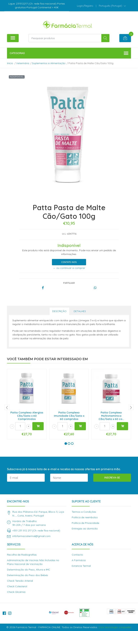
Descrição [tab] (59, 311)
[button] (112, 5)
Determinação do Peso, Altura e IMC (28, 569)
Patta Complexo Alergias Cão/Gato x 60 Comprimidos (26, 416)
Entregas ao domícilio (85, 528)
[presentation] (7, 407)
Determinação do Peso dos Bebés (27, 575)
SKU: (64, 233)
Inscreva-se (112, 477)
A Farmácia (79, 560)
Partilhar (69, 283)
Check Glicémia (16, 592)
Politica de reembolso (85, 517)
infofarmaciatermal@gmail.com (31, 536)
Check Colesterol (17, 586)
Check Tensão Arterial (20, 580)
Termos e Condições (84, 511)
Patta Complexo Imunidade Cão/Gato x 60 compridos (69, 416)
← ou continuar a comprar (69, 268)
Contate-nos (69, 262)
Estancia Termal (81, 565)
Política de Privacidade (85, 523)
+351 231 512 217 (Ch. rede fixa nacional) (36, 530)
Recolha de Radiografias (22, 554)
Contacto (77, 554)
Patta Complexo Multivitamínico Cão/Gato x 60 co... (111, 416)
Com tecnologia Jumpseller (114, 627)
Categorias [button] (69, 53)
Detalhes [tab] (80, 311)
